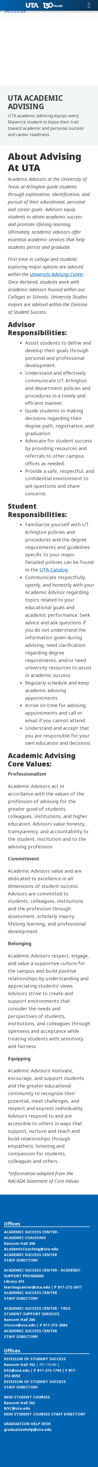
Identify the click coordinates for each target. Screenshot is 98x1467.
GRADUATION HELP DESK (27, 1423)
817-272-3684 (55, 1325)
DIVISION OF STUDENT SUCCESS (35, 1358)
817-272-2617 (70, 1287)
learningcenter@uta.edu (27, 1287)
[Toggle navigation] (89, 5)
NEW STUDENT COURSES (27, 1397)
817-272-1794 (49, 1370)
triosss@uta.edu (20, 1325)
